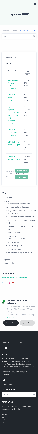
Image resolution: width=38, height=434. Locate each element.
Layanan (7, 201)
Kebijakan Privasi (8, 384)
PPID (15, 30)
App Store (27, 323)
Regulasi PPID (9, 256)
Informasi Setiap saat (14, 246)
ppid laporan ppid (27, 30)
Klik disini (10, 317)
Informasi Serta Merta (14, 249)
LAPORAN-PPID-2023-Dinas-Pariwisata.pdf (13, 132)
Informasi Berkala (12, 242)
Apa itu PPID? (9, 197)
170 (3, 417)
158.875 (4, 422)
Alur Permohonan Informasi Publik (18, 204)
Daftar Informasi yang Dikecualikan (19, 253)
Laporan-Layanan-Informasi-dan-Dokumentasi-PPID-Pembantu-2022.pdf (13, 115)
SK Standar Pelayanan (14, 233)
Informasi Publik (10, 236)
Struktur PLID (9, 263)
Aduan (6, 266)
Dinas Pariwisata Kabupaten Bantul (15, 278)
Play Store (11, 323)
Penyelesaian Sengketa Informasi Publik (21, 217)
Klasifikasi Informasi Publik (16, 239)
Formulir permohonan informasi (17, 207)
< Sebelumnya (22, 171)
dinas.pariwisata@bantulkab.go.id (14, 372)
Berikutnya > (21, 177)
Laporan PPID (9, 259)
